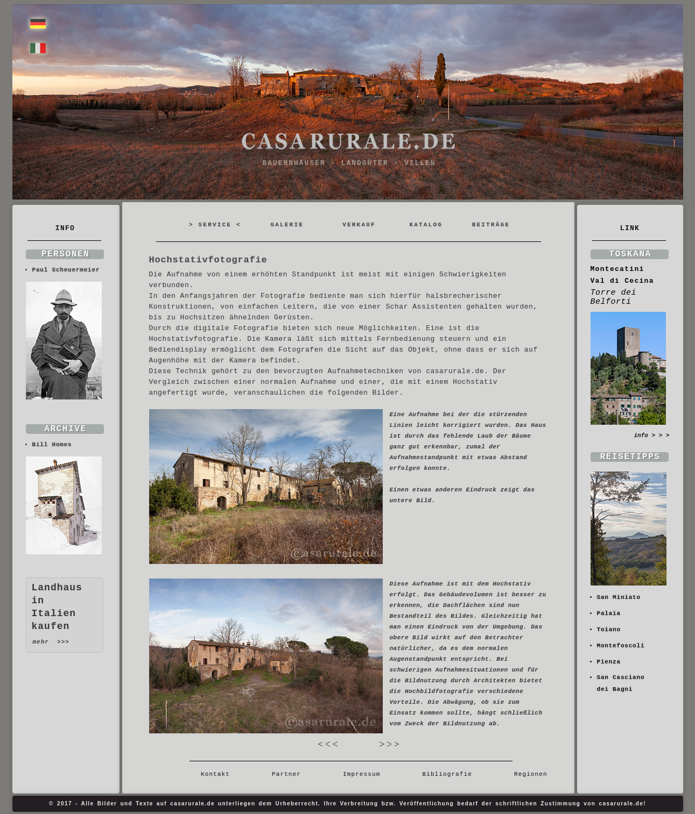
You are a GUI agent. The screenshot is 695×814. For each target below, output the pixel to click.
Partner (287, 774)
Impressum (362, 774)
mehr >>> (51, 642)
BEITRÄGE (491, 225)
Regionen (526, 774)
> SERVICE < (215, 225)
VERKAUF (359, 225)
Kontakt (219, 774)
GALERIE (287, 225)
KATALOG (426, 225)
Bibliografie (447, 774)
